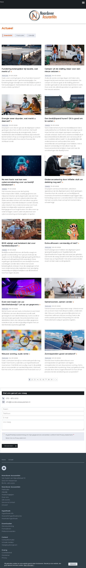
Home (4, 460)
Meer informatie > (29, 565)
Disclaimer (6, 555)
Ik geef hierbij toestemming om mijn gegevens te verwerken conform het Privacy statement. (40, 435)
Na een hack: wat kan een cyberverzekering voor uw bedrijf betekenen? (18, 182)
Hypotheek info (7, 513)
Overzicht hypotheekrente (12, 516)
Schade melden (8, 542)
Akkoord (73, 564)
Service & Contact (8, 502)
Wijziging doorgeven (9, 545)
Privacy (4, 558)
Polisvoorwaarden (8, 531)
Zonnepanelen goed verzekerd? (60, 354)
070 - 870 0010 (12, 398)
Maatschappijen (8, 494)
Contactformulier (8, 540)
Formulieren (6, 529)
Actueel (5, 505)
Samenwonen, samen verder (58, 302)
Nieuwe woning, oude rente (15, 354)
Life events (6, 500)
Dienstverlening (8, 526)
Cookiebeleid (7, 552)
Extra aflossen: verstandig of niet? (61, 243)
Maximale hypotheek (10, 518)
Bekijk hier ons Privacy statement (16, 438)
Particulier (5, 489)
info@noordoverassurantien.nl (18, 402)
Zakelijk (4, 492)
